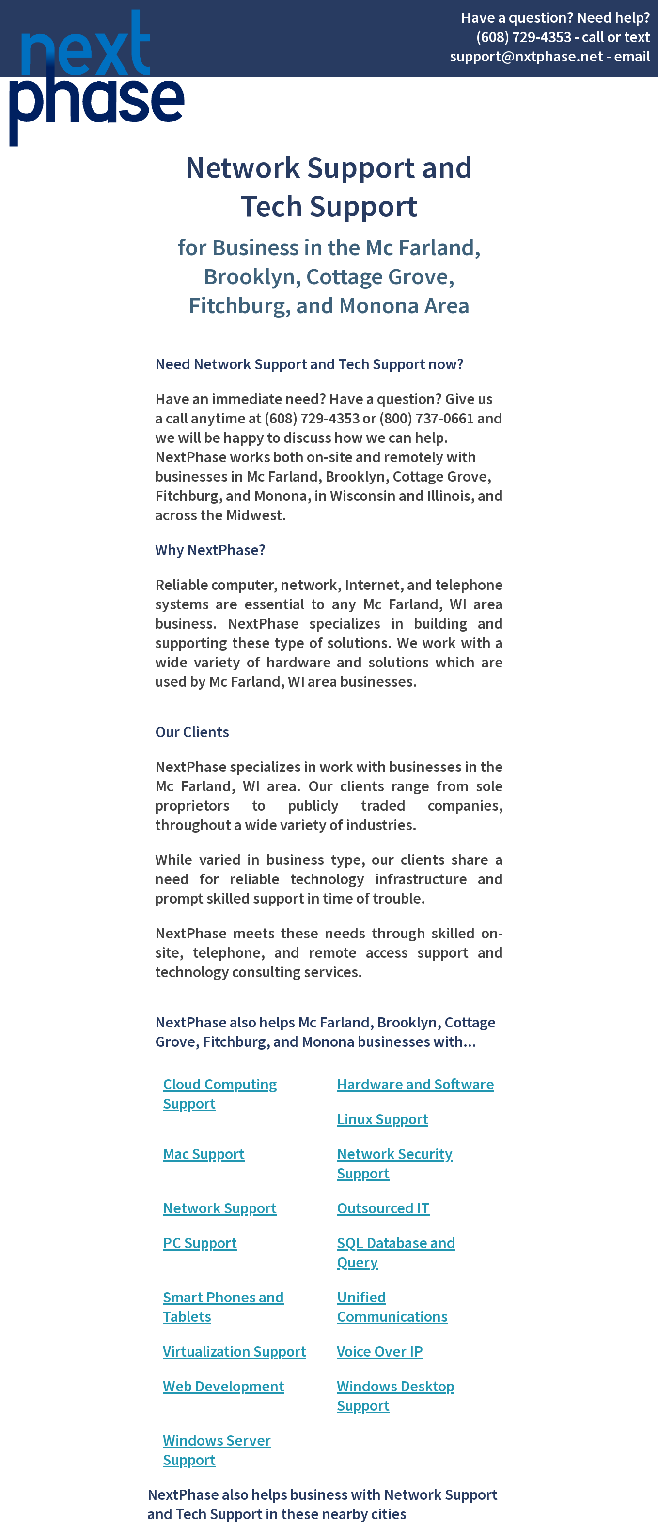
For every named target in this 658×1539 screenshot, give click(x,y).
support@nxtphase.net (526, 56)
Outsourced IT (383, 1208)
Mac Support (204, 1153)
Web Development (223, 1386)
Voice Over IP (380, 1351)
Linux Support (382, 1119)
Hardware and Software (415, 1084)
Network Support (220, 1208)
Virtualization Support (234, 1351)
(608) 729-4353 (523, 36)
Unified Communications (392, 1306)
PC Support (200, 1242)
